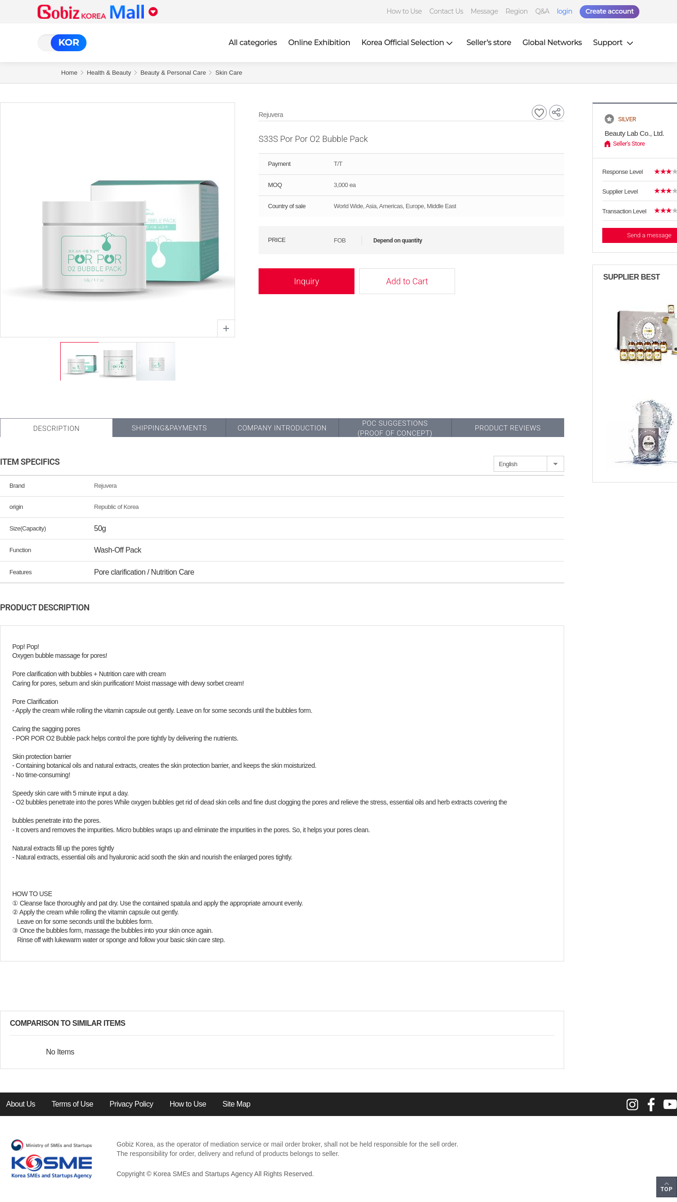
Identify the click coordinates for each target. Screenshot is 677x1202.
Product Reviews (508, 428)
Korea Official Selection (409, 42)
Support (614, 42)
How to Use (404, 11)
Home (69, 72)
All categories (252, 42)
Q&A (542, 11)
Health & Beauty (109, 72)
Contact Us (446, 11)
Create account (609, 11)
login (564, 11)
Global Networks (552, 42)
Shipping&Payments (169, 428)
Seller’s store (488, 42)
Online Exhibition (319, 42)
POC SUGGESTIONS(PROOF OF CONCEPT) (394, 428)
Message (484, 11)
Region (516, 11)
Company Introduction (282, 428)
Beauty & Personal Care (173, 72)
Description (56, 428)
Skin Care (228, 72)
